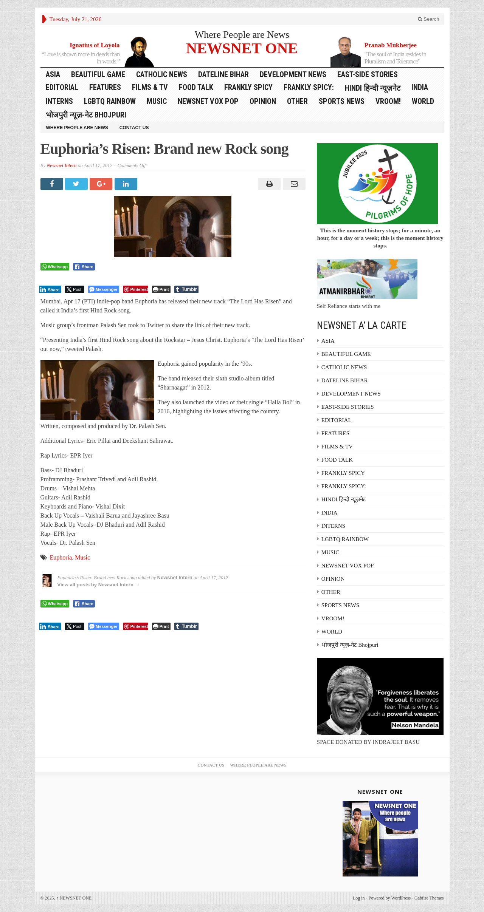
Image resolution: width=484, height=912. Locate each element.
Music (82, 557)
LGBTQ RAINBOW (110, 101)
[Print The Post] (161, 289)
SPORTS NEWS (342, 101)
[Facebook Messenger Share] (103, 289)
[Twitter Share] (74, 289)
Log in (359, 898)
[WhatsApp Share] (55, 267)
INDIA (419, 87)
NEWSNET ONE (242, 48)
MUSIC (157, 101)
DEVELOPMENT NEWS (293, 74)
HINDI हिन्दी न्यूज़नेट (372, 88)
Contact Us (134, 127)
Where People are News (242, 34)
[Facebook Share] (84, 267)
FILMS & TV (150, 87)
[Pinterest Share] (135, 289)
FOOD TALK (196, 87)
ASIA (53, 74)
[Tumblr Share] (186, 289)
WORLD (423, 101)
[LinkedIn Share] (50, 289)
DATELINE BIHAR (223, 74)
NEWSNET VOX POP (208, 101)
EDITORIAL (62, 87)
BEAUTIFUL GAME (98, 74)
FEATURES (105, 87)
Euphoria (61, 557)
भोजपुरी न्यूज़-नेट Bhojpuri (86, 114)
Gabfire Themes (429, 898)
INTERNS (59, 101)
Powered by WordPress (390, 898)
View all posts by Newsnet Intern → (98, 584)
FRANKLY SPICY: (309, 87)
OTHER (297, 101)
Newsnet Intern (61, 165)
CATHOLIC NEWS (161, 74)
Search (428, 19)
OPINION (263, 101)
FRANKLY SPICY (248, 87)
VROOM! (388, 101)
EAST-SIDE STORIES (367, 74)
